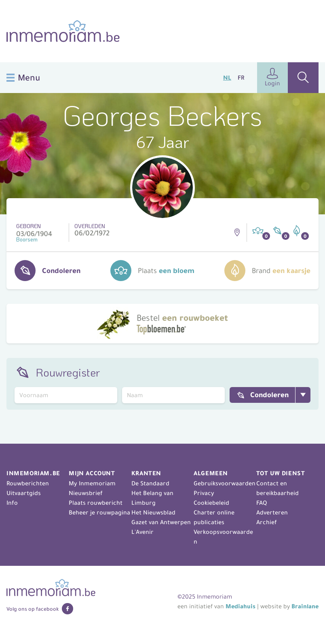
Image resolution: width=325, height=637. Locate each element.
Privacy (204, 493)
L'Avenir (142, 532)
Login (272, 77)
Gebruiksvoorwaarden (224, 483)
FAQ (261, 502)
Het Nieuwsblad (153, 512)
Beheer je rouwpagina (99, 512)
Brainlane (305, 606)
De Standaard (150, 483)
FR (241, 77)
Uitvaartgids (23, 493)
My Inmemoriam (92, 483)
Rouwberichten (27, 483)
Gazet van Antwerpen (161, 522)
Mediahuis (240, 606)
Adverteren (272, 512)
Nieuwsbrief (86, 493)
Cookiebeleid (211, 502)
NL (227, 77)
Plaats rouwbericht (95, 502)
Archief (266, 522)
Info (12, 502)
